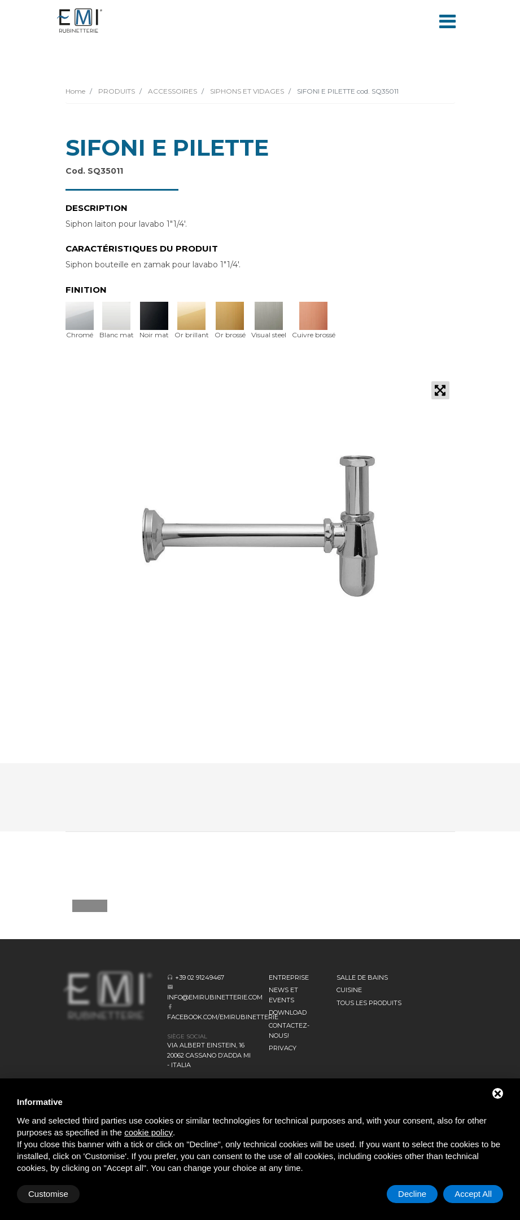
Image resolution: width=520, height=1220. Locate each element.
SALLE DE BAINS (362, 977)
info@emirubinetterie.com (215, 997)
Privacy (282, 1048)
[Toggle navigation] (448, 20)
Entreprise (289, 977)
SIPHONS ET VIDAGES (246, 91)
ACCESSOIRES (171, 91)
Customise (48, 1194)
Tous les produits (369, 1003)
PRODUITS (116, 91)
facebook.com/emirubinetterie (222, 1017)
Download (288, 1012)
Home (75, 91)
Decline (412, 1194)
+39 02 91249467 (199, 977)
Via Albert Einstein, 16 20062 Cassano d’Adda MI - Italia (209, 1055)
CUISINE (349, 990)
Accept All (473, 1194)
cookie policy (148, 1132)
